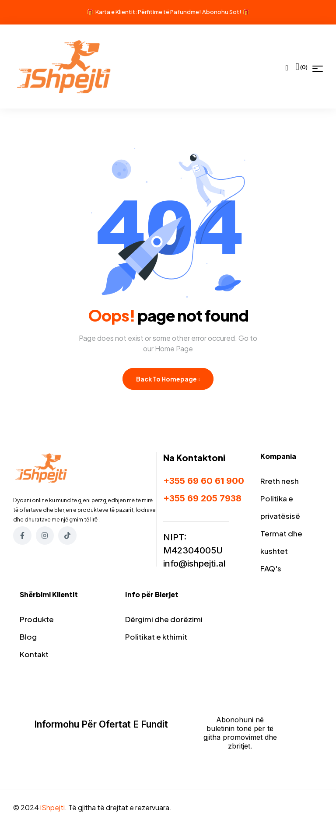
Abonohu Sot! (222, 11)
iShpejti (52, 807)
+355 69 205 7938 (202, 498)
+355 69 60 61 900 (203, 481)
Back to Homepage (168, 379)
